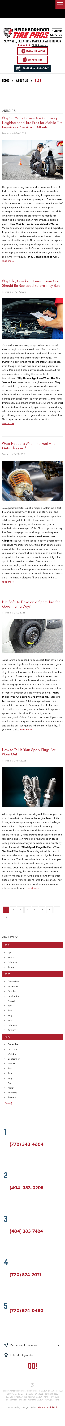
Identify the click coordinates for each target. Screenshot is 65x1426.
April (10, 952)
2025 (7, 974)
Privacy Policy (14, 1407)
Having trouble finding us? (32, 1334)
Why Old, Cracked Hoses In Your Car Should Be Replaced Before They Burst (32, 283)
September (14, 996)
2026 (7, 945)
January (12, 967)
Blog (38, 80)
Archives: (10, 937)
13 (6, 916)
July (9, 1005)
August (11, 1000)
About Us (22, 80)
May (10, 1015)
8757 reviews (40, 45)
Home (5, 80)
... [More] (7, 1103)
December (13, 981)
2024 (7, 1037)
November (13, 986)
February (12, 962)
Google (18, 1159)
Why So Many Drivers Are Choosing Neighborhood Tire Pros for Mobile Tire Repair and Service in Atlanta (32, 122)
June (10, 1010)
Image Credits (29, 1407)
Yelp (24, 1159)
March (11, 957)
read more (8, 260)
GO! (32, 1366)
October (12, 991)
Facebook (11, 1159)
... (57, 909)
